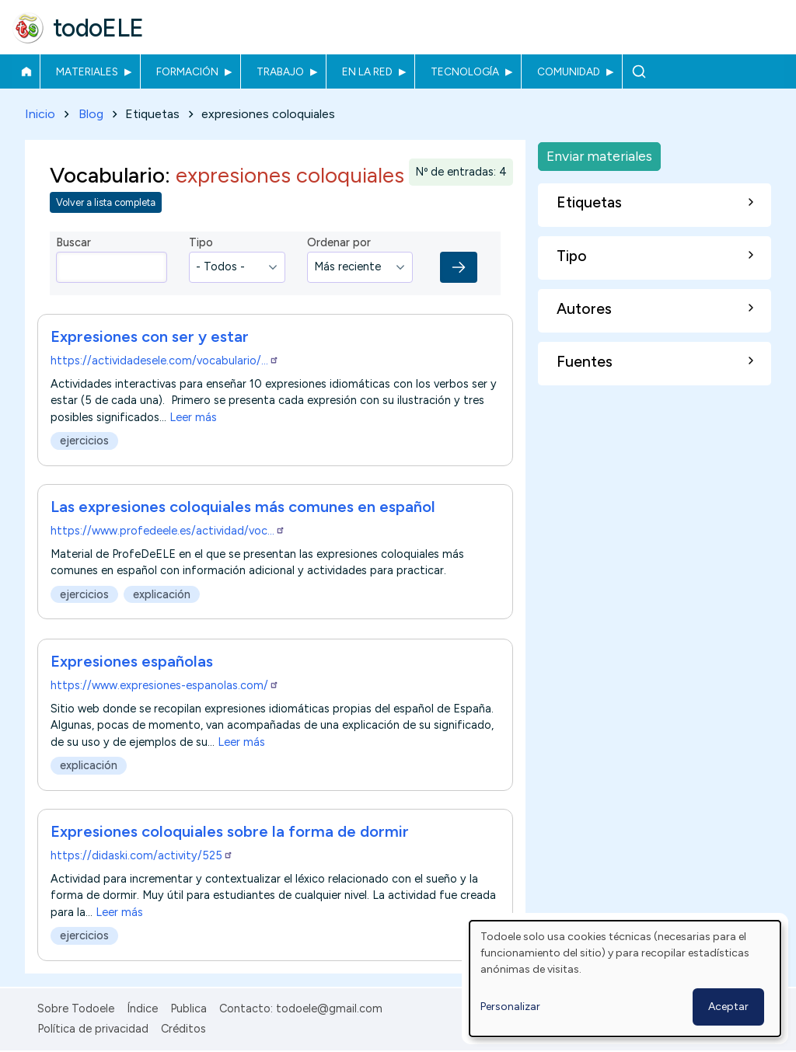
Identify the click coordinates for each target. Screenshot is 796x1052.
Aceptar (728, 1006)
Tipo (201, 243)
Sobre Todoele (75, 1008)
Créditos (183, 1029)
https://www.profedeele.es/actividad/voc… (168, 531)
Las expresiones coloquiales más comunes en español (243, 507)
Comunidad (568, 71)
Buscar (638, 71)
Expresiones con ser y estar (150, 336)
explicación (161, 595)
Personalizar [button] (510, 1006)
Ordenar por (339, 243)
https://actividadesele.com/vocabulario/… (165, 361)
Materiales (87, 71)
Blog (91, 113)
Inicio (26, 71)
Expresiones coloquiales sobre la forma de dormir (230, 832)
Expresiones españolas (132, 661)
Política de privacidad (92, 1029)
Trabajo (280, 71)
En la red (367, 71)
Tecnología (465, 71)
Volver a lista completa (105, 203)
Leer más (193, 417)
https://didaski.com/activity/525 (142, 856)
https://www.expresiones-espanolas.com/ (165, 685)
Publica (188, 1008)
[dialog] (625, 978)
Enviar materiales (599, 156)
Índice (142, 1008)
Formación (187, 71)
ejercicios (84, 441)
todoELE (98, 28)
